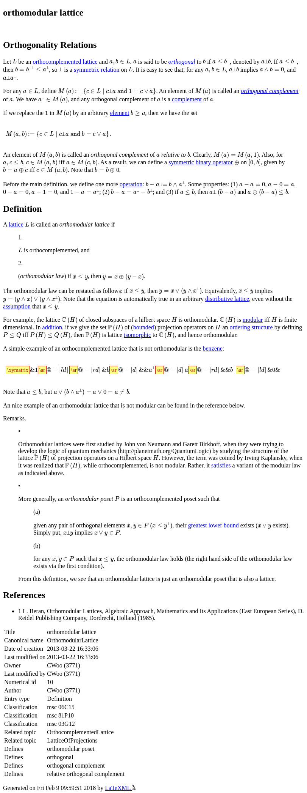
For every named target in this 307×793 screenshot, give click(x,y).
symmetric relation (100, 70)
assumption (17, 306)
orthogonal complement (262, 91)
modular (244, 319)
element (116, 113)
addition (52, 327)
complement (176, 100)
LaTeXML (120, 786)
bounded (140, 327)
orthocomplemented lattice (64, 62)
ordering (236, 327)
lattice (16, 224)
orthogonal (181, 62)
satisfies (213, 464)
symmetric (155, 162)
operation (131, 183)
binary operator (188, 162)
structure (258, 327)
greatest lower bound (212, 524)
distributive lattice (227, 299)
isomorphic (123, 334)
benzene (212, 347)
